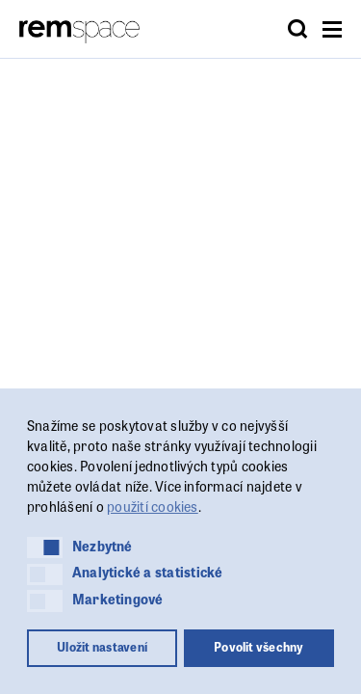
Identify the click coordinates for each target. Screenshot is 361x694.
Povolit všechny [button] (259, 646)
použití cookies (152, 506)
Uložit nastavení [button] (102, 646)
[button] (45, 547)
